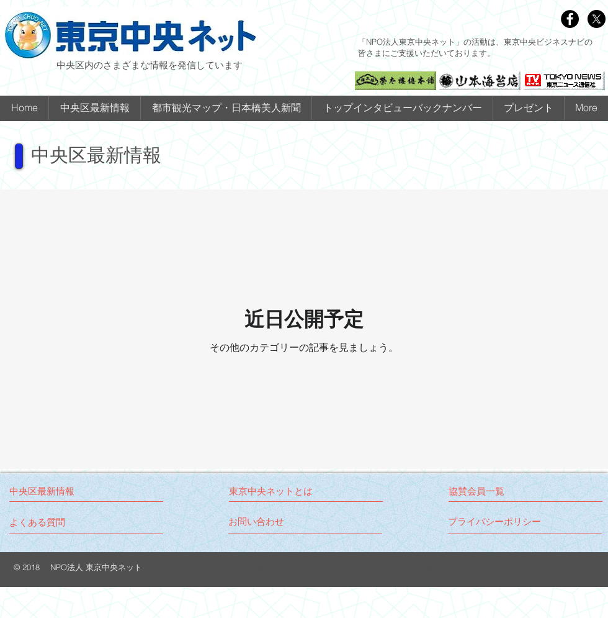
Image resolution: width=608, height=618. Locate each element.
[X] (597, 19)
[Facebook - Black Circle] (570, 19)
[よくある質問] (37, 522)
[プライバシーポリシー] (495, 521)
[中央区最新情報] (60, 491)
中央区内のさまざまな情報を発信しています (149, 64)
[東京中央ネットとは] (276, 491)
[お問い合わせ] (275, 521)
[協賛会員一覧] (495, 491)
